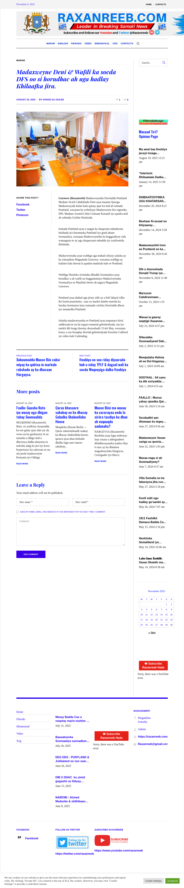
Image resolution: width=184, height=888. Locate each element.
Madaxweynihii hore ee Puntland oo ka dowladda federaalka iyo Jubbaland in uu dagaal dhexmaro (153, 247)
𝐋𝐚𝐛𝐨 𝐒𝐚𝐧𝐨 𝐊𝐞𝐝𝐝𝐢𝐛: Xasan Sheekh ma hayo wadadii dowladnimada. (151, 560)
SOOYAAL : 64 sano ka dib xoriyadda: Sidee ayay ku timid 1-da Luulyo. (153, 379)
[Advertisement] (152, 96)
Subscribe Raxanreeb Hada (153, 665)
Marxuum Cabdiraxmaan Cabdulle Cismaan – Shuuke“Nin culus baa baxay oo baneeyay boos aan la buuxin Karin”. (152, 295)
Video (19, 733)
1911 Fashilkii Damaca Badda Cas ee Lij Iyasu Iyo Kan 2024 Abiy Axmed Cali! (152, 520)
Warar (20, 60)
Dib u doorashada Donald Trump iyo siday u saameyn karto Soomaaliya (151, 271)
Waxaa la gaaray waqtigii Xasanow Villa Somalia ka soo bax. (152, 319)
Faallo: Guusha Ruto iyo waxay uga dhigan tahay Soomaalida (31, 412)
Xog (18, 740)
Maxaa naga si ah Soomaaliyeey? (150, 459)
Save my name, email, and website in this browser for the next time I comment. (63, 512)
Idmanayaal (23, 726)
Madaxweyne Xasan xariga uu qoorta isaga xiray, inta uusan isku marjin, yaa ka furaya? (152, 440)
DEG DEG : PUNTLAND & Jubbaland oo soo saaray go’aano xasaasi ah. (72, 759)
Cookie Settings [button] (153, 881)
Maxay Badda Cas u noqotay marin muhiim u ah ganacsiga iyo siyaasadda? (71, 719)
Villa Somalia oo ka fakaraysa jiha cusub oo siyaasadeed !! (153, 480)
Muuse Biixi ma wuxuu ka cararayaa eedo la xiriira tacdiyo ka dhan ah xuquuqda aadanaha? (111, 417)
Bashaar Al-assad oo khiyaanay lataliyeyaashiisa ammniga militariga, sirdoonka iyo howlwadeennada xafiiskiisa (153, 223)
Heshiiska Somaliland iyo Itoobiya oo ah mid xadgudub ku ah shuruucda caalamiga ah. (151, 540)
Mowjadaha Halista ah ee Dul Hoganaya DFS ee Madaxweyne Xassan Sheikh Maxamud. (153, 359)
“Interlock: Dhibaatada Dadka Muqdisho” (151, 175)
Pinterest (22, 215)
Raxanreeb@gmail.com (153, 743)
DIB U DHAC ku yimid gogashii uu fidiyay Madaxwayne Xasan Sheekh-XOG (70, 779)
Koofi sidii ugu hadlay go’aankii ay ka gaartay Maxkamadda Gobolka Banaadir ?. (152, 500)
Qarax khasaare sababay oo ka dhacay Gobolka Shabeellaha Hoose (71, 414)
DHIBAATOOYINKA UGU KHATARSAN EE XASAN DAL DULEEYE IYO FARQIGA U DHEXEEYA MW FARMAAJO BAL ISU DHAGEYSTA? (153, 199)
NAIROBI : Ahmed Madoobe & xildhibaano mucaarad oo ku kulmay (71, 799)
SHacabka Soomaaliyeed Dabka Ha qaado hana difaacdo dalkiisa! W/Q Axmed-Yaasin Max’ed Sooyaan (153, 339)
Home (19, 711)
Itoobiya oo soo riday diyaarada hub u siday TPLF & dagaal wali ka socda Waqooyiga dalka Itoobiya (103, 364)
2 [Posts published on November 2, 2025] (171, 604)
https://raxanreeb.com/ (153, 736)
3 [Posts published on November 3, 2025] (141, 609)
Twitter (20, 209)
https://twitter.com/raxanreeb (74, 853)
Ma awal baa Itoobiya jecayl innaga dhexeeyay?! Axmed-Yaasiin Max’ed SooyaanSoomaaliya (153, 151)
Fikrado (20, 719)
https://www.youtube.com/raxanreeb (119, 850)
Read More (22, 464)
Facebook (23, 204)
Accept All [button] (172, 881)
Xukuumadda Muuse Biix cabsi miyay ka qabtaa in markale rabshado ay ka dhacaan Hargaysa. (38, 367)
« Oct (151, 632)
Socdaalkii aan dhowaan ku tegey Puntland (151, 420)
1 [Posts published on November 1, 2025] (166, 604)
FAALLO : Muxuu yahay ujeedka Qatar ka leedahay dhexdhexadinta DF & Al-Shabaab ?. (152, 400)
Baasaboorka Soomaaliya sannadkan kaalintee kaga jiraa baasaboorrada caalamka (72, 739)
